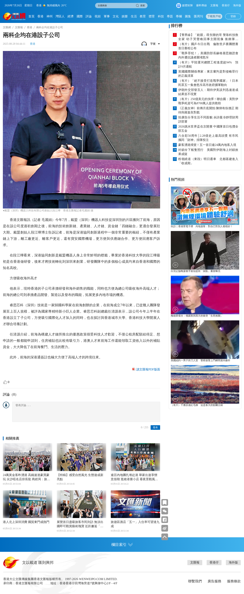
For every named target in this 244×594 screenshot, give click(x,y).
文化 (116, 16)
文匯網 (7, 27)
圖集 (188, 16)
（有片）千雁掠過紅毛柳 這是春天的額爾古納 (197, 405)
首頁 (31, 16)
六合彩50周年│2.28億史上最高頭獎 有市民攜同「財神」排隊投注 (208, 137)
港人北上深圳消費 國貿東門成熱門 (26, 522)
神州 (50, 16)
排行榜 (176, 25)
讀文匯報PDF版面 (148, 369)
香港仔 (226, 5)
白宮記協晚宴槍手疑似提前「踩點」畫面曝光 (195, 271)
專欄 (179, 16)
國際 (80, 16)
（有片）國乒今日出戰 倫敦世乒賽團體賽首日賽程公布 (208, 46)
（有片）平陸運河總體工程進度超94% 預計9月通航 (208, 64)
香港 (40, 16)
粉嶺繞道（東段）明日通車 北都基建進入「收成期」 (208, 161)
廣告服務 (214, 581)
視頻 (98, 16)
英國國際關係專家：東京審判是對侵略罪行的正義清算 (208, 73)
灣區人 (60, 16)
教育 (143, 16)
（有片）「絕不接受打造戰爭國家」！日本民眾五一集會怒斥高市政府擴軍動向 (208, 82)
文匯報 (214, 5)
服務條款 (234, 581)
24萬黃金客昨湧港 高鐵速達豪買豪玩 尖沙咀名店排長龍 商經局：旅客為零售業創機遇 (26, 477)
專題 (170, 16)
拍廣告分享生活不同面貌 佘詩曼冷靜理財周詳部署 (208, 119)
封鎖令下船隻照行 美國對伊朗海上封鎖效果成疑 (208, 152)
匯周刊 (198, 16)
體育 (152, 16)
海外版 (237, 5)
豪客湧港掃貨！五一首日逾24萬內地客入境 (207, 144)
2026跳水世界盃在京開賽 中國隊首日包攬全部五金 (208, 128)
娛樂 (125, 16)
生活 (134, 16)
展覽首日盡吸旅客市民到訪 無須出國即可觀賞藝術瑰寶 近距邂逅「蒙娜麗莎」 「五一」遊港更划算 (80, 524)
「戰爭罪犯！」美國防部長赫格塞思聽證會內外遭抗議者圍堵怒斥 (208, 55)
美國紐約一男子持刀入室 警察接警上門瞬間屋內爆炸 (200, 360)
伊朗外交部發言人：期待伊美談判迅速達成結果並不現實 (208, 92)
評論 (89, 16)
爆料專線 (201, 5)
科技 (161, 16)
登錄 (233, 16)
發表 (155, 427)
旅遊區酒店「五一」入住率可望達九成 (135, 524)
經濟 (70, 16)
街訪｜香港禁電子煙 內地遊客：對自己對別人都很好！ (202, 226)
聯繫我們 (195, 581)
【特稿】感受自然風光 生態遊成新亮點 (80, 477)
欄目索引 (122, 544)
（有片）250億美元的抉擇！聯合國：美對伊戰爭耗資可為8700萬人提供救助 (208, 101)
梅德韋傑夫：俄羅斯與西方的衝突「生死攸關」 (197, 315)
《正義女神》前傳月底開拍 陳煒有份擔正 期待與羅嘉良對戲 (208, 110)
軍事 (107, 16)
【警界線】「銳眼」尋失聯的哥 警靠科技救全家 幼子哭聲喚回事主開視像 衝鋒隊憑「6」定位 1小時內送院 (208, 37)
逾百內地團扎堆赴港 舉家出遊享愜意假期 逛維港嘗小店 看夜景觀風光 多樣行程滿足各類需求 (134, 477)
